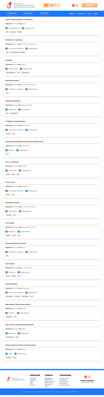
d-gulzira (23, 64)
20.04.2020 (15, 227)
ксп (8, 31)
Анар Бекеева (25, 186)
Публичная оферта (36, 391)
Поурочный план (29, 28)
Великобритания (11, 72)
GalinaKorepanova (26, 288)
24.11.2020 (15, 64)
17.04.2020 (15, 247)
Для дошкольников (65, 385)
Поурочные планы (49, 381)
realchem (24, 349)
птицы (8, 194)
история (13, 31)
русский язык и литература (18, 52)
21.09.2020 (15, 166)
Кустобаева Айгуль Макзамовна (29, 44)
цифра (14, 276)
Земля (8, 174)
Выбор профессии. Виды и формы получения (18, 304)
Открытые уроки (49, 382)
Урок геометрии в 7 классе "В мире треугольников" (19, 324)
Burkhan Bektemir (25, 125)
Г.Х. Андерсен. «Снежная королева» (15, 121)
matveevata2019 (26, 145)
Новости (72, 13)
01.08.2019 (15, 349)
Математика (12, 231)
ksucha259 (24, 166)
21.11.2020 (15, 84)
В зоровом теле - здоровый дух (14, 39)
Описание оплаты (44, 391)
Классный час (48, 384)
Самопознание (12, 170)
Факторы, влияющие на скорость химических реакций (20, 345)
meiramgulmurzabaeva (26, 267)
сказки (8, 133)
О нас (89, 13)
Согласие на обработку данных (27, 391)
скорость (9, 357)
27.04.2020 (15, 186)
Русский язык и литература (16, 48)
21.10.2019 (15, 267)
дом (14, 174)
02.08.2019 (15, 328)
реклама (18, 296)
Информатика (12, 109)
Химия (10, 353)
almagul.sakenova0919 (26, 105)
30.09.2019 (15, 288)
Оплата (32, 381)
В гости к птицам (10, 182)
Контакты (81, 13)
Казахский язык (64, 381)
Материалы (44, 13)
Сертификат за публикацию (49, 379)
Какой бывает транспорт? (12, 202)
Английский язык (13, 68)
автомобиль (10, 296)
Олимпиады (12, 13)
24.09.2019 (15, 308)
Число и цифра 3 (10, 263)
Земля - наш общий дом (12, 162)
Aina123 (23, 247)
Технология (12, 313)
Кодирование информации (13, 100)
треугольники (10, 337)
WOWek (23, 328)
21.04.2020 (15, 206)
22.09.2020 (15, 145)
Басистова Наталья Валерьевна (28, 84)
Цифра (8, 235)
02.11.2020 (15, 125)
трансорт (9, 215)
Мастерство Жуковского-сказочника (15, 243)
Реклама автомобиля (11, 284)
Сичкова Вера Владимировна (29, 206)
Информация (14, 113)
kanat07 (24, 23)
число (14, 235)
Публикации (33, 380)
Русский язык (63, 383)
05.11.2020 (15, 105)
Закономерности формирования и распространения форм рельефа (24, 141)
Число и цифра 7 (10, 223)
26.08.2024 (15, 23)
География (11, 150)
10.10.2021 (15, 44)
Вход (95, 13)
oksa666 (24, 308)
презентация (25, 72)
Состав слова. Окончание (12, 80)
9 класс (20, 31)
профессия (9, 316)
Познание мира (13, 211)
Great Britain (8, 60)
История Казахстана (14, 28)
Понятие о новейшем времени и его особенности (19, 19)
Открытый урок (26, 109)
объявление (26, 296)
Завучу (47, 386)
